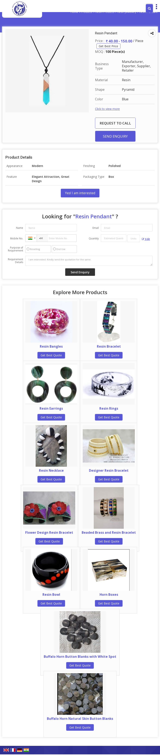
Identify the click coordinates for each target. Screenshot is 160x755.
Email (95, 228)
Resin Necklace (51, 470)
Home (74, 12)
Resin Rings (108, 408)
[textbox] (133, 238)
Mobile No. (16, 238)
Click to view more (107, 109)
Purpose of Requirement (15, 249)
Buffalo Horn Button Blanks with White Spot (80, 656)
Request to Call (115, 123)
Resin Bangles (51, 346)
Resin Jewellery (126, 12)
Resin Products (104, 12)
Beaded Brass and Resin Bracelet (109, 532)
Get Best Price (108, 46)
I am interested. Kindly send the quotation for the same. (88, 261)
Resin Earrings (51, 408)
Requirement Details (15, 261)
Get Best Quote (51, 355)
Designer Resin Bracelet (109, 470)
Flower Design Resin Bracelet (49, 532)
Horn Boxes (109, 594)
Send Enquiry (115, 136)
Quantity (94, 238)
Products (86, 12)
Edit (146, 239)
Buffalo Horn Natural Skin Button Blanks (80, 718)
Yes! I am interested (80, 193)
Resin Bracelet (109, 346)
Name (19, 228)
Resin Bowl (51, 594)
